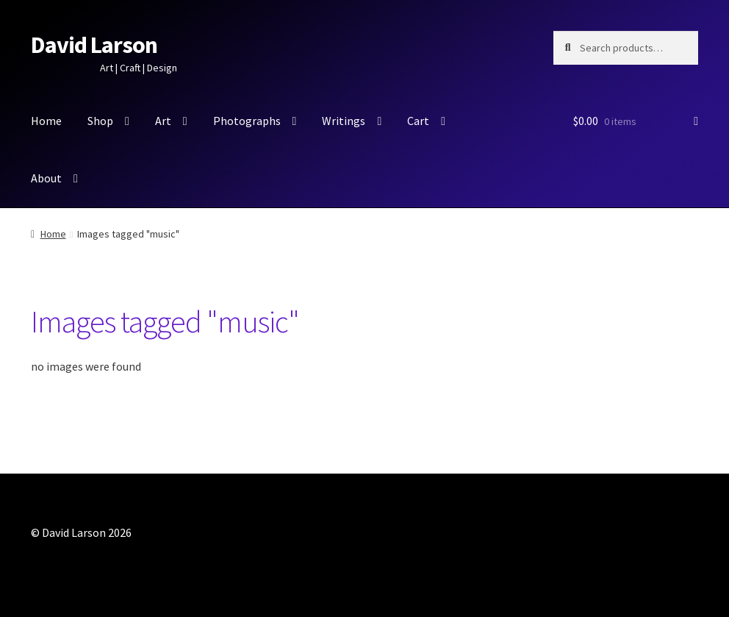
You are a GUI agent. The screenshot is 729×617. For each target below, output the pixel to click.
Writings (343, 120)
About (46, 178)
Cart (418, 120)
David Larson (94, 45)
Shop (100, 120)
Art (163, 120)
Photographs (247, 120)
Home (46, 120)
